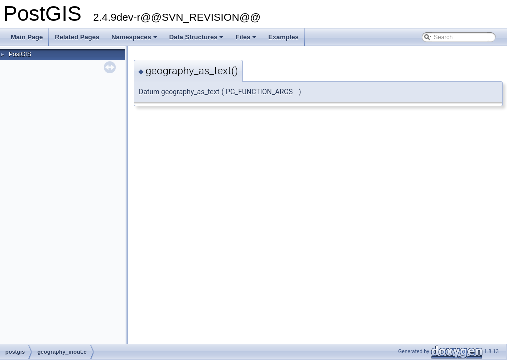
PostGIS (20, 54)
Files (247, 40)
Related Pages (77, 37)
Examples (283, 37)
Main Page (27, 37)
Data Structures (198, 40)
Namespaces (135, 40)
